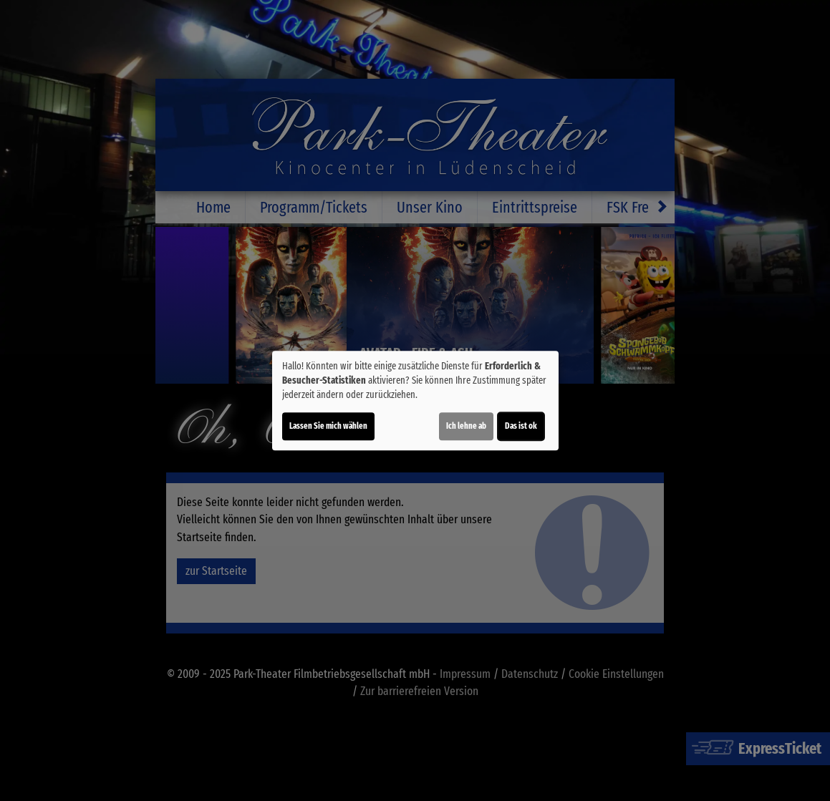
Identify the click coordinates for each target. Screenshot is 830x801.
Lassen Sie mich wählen (328, 426)
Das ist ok (521, 426)
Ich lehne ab (466, 426)
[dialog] (415, 401)
